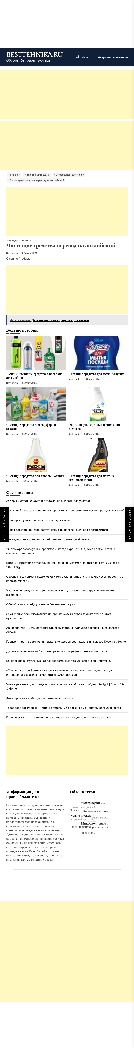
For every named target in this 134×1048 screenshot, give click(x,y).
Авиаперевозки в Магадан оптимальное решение (40, 698)
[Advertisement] (67, 94)
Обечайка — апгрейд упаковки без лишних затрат (40, 604)
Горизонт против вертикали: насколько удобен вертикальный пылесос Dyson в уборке (66, 641)
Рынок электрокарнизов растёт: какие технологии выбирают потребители (57, 529)
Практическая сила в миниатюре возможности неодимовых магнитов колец (58, 717)
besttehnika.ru (34, 55)
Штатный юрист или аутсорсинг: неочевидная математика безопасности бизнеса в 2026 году (63, 565)
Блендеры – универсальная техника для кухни (38, 520)
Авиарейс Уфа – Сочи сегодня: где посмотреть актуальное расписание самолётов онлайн (62, 630)
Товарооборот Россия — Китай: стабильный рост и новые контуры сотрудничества (63, 707)
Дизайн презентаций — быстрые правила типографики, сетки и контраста (56, 651)
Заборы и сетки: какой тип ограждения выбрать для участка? (48, 501)
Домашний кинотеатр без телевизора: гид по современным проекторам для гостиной (65, 510)
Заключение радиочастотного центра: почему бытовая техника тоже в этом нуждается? (58, 616)
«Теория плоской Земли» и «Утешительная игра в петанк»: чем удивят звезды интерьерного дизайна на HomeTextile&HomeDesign (59, 672)
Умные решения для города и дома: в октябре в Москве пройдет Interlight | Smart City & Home (65, 686)
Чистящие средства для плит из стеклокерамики (91, 478)
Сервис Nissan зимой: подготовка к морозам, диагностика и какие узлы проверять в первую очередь (64, 579)
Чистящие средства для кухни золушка (96, 374)
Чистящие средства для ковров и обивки (35, 476)
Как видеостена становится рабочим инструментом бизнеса (47, 539)
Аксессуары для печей (18, 240)
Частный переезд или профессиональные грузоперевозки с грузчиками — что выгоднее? (60, 592)
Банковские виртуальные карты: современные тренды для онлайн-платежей (58, 661)
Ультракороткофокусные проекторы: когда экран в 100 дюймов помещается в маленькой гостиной (60, 551)
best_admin (12, 253)
